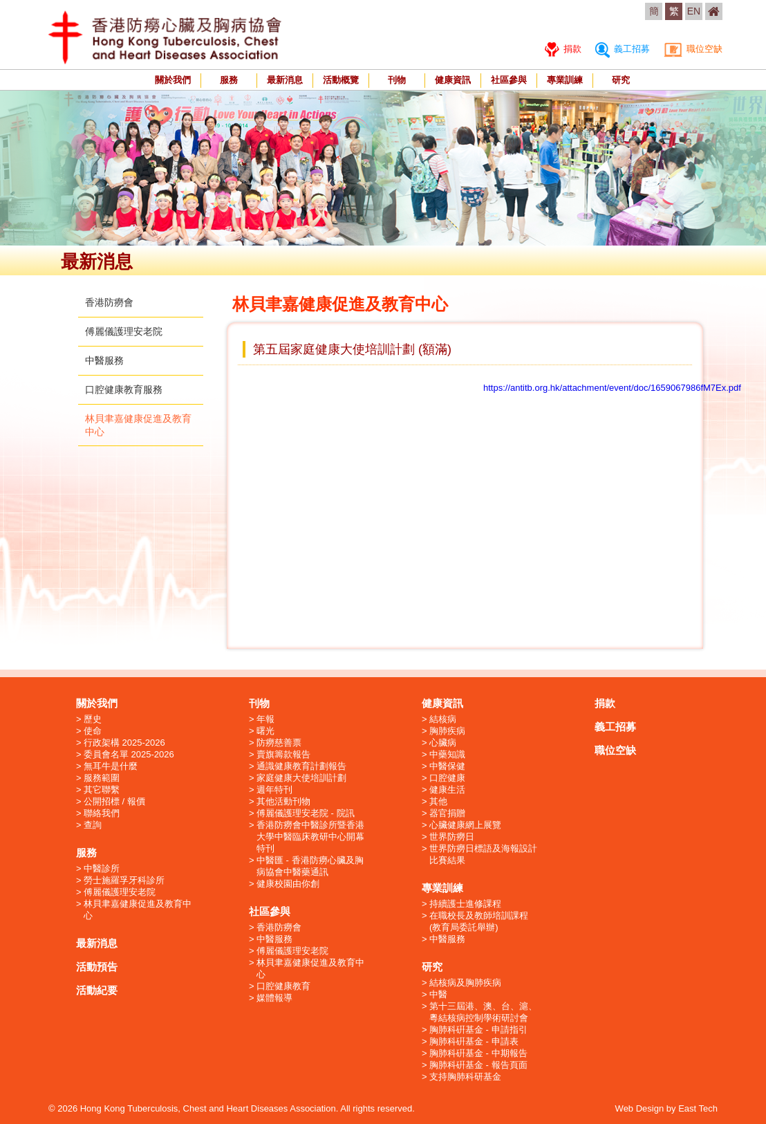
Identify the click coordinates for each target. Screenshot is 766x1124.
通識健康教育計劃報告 (301, 766)
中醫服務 (104, 360)
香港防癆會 (109, 302)
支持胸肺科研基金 (465, 1076)
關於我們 (173, 80)
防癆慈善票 (278, 742)
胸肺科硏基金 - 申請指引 (478, 1029)
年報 (265, 719)
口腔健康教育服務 (123, 389)
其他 (438, 801)
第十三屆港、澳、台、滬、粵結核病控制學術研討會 (483, 1012)
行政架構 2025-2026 (124, 742)
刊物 (397, 80)
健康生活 (447, 789)
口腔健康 (447, 778)
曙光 (265, 731)
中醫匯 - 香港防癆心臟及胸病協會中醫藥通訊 (310, 866)
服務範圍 (102, 778)
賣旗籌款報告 (283, 754)
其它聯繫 (102, 789)
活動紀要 (97, 990)
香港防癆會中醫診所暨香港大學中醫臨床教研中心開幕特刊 (310, 837)
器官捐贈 (447, 813)
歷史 (93, 719)
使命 (93, 731)
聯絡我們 (102, 813)
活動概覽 (341, 80)
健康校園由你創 (287, 883)
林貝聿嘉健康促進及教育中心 (138, 910)
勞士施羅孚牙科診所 (124, 880)
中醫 (438, 994)
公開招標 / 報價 (114, 801)
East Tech (698, 1108)
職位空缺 (693, 49)
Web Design (639, 1108)
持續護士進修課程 (465, 904)
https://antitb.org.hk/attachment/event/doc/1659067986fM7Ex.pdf (612, 388)
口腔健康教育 (283, 986)
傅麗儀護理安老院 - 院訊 (305, 813)
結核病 (442, 719)
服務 (229, 80)
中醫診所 (102, 868)
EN (693, 11)
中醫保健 (447, 766)
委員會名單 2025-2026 (129, 754)
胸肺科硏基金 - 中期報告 (478, 1053)
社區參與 (509, 80)
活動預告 (97, 967)
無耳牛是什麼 (111, 766)
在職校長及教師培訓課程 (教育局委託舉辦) (478, 921)
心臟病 (442, 742)
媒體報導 (274, 998)
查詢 (93, 825)
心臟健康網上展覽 (465, 825)
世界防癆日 (451, 836)
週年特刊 (274, 789)
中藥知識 (447, 754)
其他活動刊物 (283, 801)
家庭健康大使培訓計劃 (301, 778)
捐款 (563, 49)
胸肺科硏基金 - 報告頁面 (478, 1065)
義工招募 (622, 49)
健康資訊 (453, 80)
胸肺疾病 (447, 731)
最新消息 (285, 80)
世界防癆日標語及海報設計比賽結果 (483, 854)
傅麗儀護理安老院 (123, 331)
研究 (621, 80)
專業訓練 (565, 80)
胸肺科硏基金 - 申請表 (474, 1041)
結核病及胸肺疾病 (465, 982)
